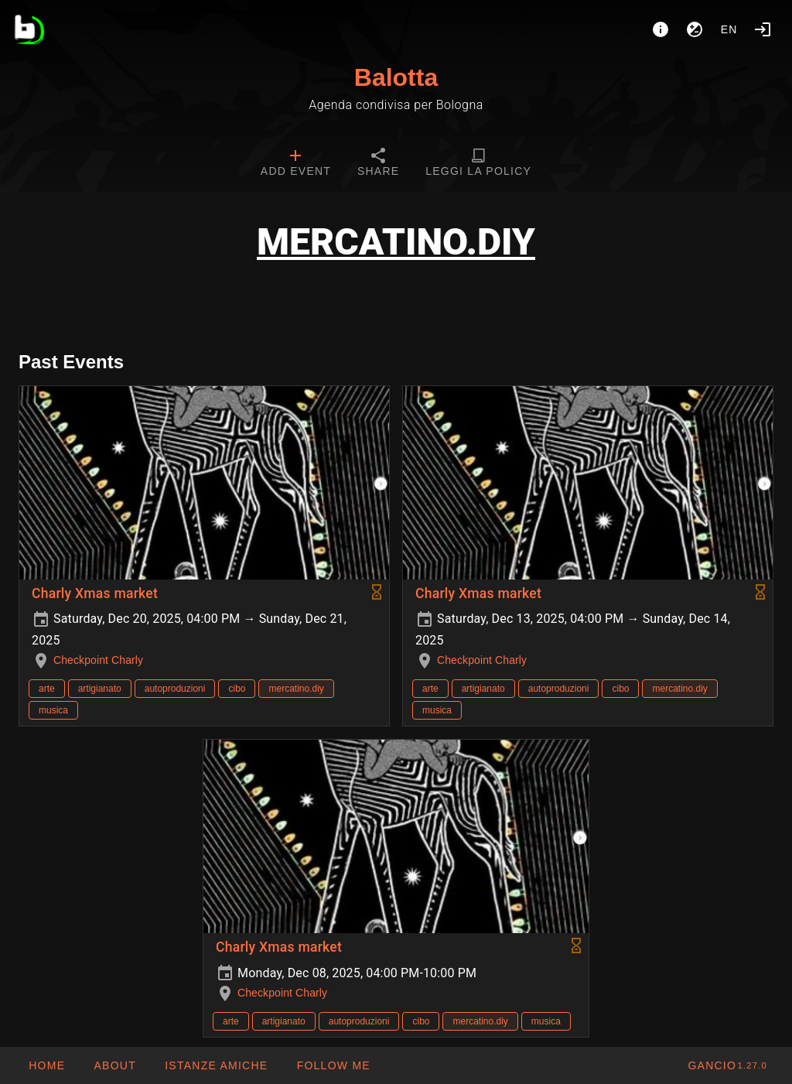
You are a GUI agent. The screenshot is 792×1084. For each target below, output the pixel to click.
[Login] (763, 29)
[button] (216, 1065)
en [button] (729, 29)
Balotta (396, 77)
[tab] (295, 164)
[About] (661, 29)
